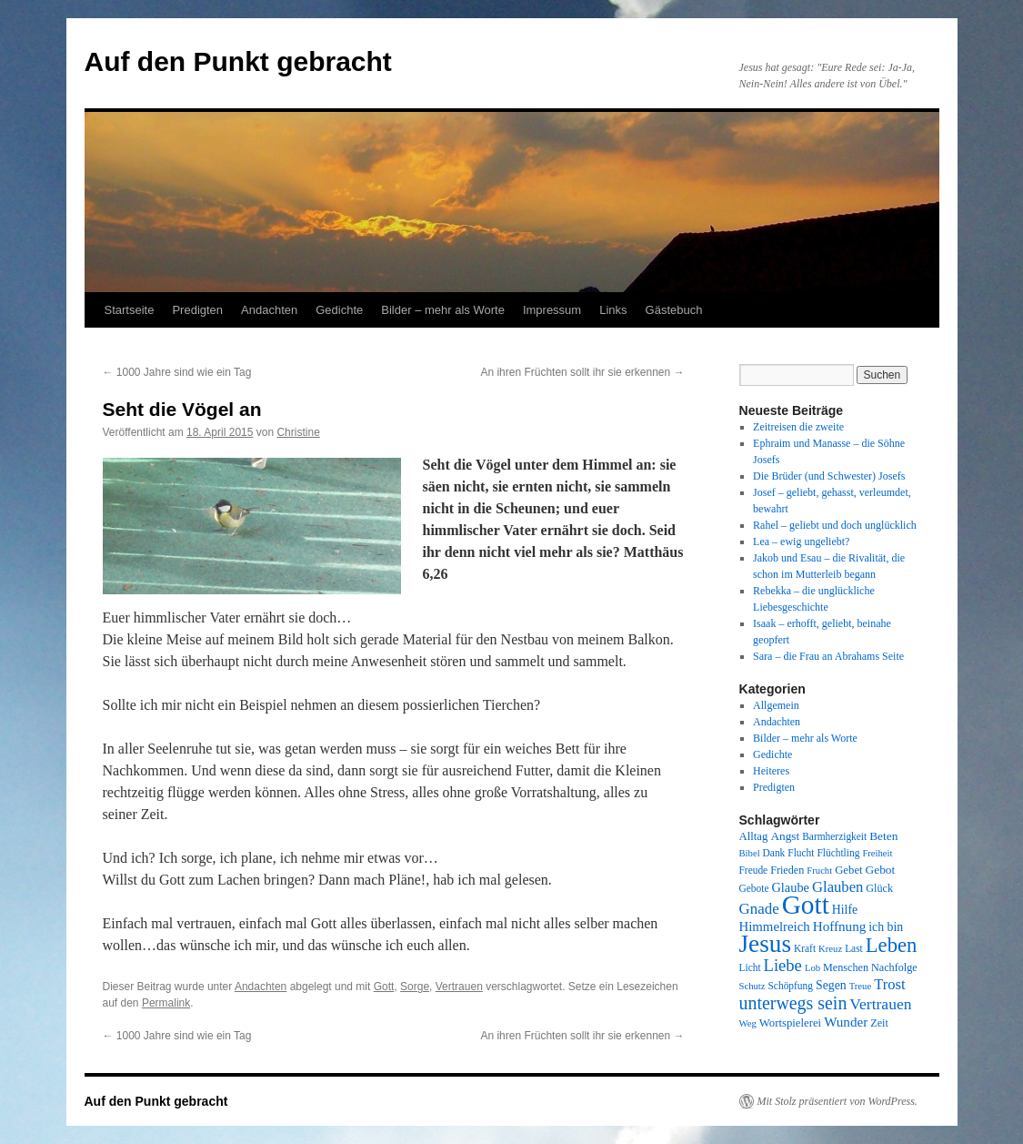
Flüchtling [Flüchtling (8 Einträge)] (838, 852)
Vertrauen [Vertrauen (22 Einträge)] (880, 1004)
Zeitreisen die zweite (798, 426)
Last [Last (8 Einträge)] (854, 948)
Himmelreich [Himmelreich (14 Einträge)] (774, 926)
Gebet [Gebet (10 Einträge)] (848, 870)
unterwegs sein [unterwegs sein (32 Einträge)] (793, 1003)
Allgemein (776, 705)
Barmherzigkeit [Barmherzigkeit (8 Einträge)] (834, 836)
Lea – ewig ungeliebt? (801, 541)
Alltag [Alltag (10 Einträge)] (753, 836)
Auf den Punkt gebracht (238, 61)
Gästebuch (674, 310)
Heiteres (771, 770)
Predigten (197, 310)
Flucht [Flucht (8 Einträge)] (800, 852)
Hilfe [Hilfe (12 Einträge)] (845, 909)
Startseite (130, 310)
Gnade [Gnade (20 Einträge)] (759, 908)
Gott (384, 986)
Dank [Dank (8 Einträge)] (774, 852)
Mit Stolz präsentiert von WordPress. (837, 1101)
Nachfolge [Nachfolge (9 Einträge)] (894, 967)
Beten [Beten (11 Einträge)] (883, 836)
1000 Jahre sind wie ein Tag (177, 372)
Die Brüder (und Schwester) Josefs (829, 476)
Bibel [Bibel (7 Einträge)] (749, 853)
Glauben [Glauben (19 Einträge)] (837, 887)
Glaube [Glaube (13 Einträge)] (790, 887)
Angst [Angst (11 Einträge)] (784, 836)
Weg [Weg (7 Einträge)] (748, 1023)
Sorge (414, 986)
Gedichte (339, 310)
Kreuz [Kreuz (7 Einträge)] (830, 949)
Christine (297, 432)
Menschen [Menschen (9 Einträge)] (845, 967)
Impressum (552, 310)
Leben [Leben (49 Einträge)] (892, 945)
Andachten (269, 310)
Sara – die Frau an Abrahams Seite (828, 656)
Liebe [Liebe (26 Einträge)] (783, 965)
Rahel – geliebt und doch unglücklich (835, 525)
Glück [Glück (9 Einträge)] (879, 888)
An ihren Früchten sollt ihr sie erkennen (582, 372)
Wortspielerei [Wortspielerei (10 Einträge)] (790, 1023)
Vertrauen (459, 986)
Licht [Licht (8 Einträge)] (750, 967)
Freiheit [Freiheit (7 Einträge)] (877, 853)
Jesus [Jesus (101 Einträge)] (765, 943)
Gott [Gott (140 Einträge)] (805, 904)
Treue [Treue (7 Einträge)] (860, 986)
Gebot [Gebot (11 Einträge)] (881, 869)
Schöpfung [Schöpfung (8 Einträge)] (790, 985)
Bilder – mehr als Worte (443, 310)
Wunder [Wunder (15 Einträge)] (846, 1022)
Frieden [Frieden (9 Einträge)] (787, 870)
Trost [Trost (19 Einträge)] (890, 984)
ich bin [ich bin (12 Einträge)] (885, 927)
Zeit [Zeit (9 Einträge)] (879, 1023)
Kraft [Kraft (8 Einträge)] (805, 948)
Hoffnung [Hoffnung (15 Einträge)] (840, 926)
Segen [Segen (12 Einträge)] (831, 985)
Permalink (166, 1003)
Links (613, 310)
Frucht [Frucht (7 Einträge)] (819, 871)
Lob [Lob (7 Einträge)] (812, 968)
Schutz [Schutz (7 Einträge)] (752, 986)
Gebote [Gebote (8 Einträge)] (754, 888)
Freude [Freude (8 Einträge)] (753, 870)
